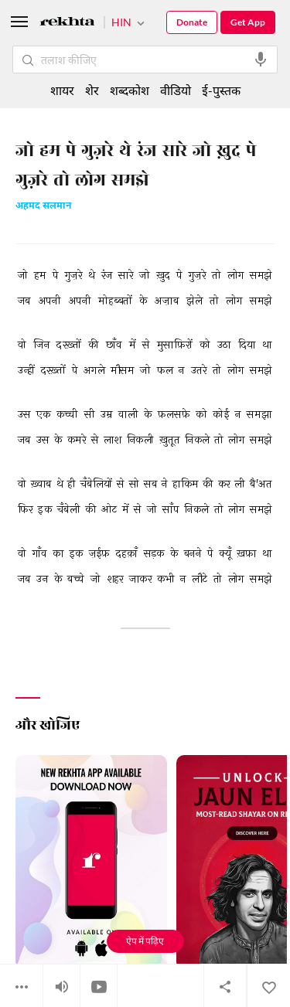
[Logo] (67, 23)
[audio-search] (260, 59)
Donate (191, 22)
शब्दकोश (129, 90)
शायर (62, 90)
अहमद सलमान (43, 206)
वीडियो (175, 90)
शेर (92, 90)
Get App (247, 22)
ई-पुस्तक (221, 90)
